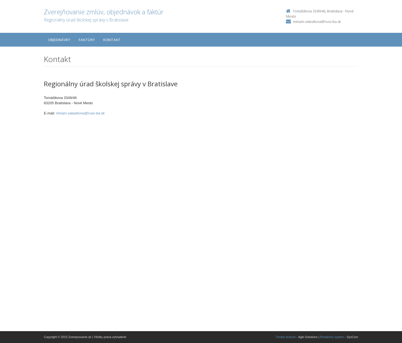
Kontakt (111, 39)
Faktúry (87, 39)
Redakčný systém (332, 337)
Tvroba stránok (285, 337)
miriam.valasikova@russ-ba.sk (317, 21)
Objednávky (59, 39)
